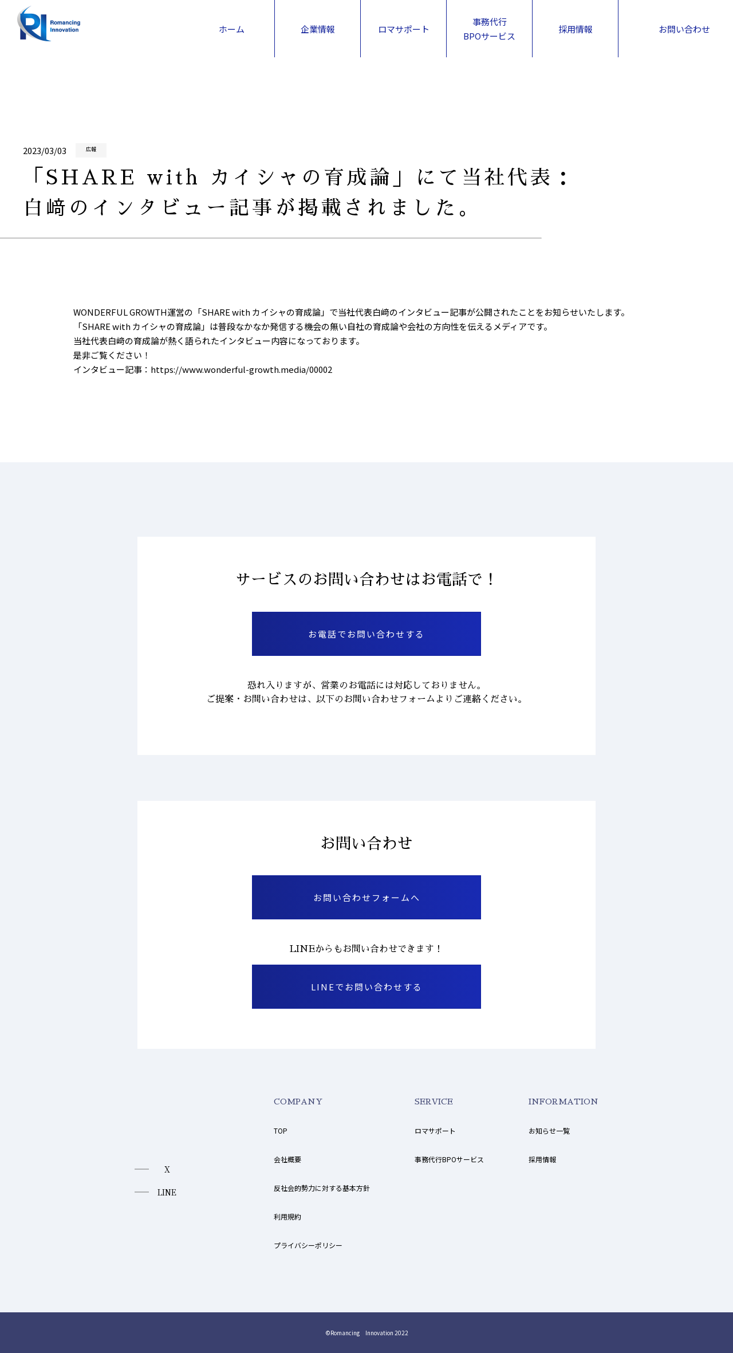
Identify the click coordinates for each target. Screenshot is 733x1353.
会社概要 (287, 1159)
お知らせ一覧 (549, 1130)
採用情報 (542, 1159)
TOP (280, 1130)
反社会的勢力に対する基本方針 (322, 1188)
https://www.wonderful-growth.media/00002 (241, 369)
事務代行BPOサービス (449, 1159)
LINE (166, 1192)
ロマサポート (435, 1130)
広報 (91, 149)
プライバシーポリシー (308, 1245)
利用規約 (287, 1216)
